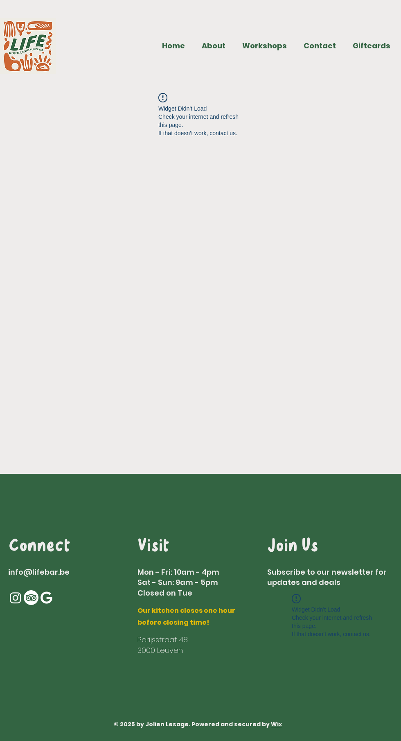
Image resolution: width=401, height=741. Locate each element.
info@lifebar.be (39, 572)
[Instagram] (15, 597)
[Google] (46, 597)
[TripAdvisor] (31, 597)
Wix (276, 724)
